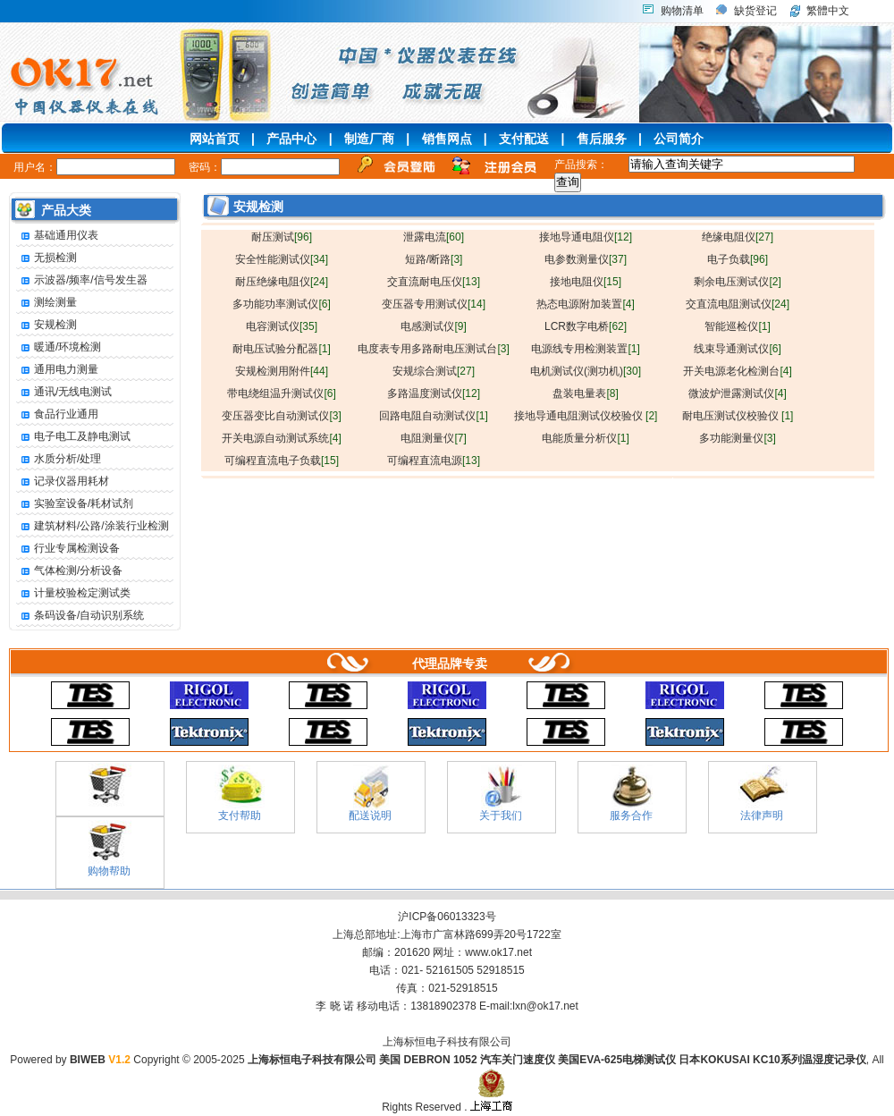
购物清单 (682, 10)
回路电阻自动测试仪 (433, 416)
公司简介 (679, 138)
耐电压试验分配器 (281, 348)
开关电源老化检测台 (737, 371)
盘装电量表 (585, 393)
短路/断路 (434, 259)
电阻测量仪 (433, 438)
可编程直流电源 (433, 460)
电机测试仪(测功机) (585, 371)
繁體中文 (827, 10)
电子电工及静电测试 (73, 437)
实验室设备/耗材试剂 (74, 504)
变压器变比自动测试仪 (281, 416)
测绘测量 (46, 303)
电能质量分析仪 (585, 438)
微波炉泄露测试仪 (737, 393)
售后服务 (602, 138)
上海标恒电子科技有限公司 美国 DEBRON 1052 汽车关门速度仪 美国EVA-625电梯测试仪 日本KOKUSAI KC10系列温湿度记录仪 (557, 1059)
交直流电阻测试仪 (737, 304)
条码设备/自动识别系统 (80, 615)
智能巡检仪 (737, 326)
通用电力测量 (57, 370)
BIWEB (100, 1059)
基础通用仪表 (57, 235)
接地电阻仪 (585, 281)
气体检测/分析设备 (69, 571)
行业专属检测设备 (68, 548)
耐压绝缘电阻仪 (281, 281)
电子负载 (737, 259)
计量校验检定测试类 (73, 593)
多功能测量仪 (737, 438)
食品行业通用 (57, 414)
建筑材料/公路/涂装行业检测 (92, 526)
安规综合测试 (433, 371)
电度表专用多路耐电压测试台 (433, 348)
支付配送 (524, 138)
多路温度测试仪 (433, 393)
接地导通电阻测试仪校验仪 (586, 416)
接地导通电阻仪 (585, 237)
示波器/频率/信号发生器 (82, 280)
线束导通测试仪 (737, 348)
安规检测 (46, 325)
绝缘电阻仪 (737, 237)
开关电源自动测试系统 (281, 438)
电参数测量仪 (585, 259)
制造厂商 (369, 138)
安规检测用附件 (281, 371)
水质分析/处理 (58, 459)
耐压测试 (281, 237)
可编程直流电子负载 (281, 460)
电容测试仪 (281, 326)
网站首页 (215, 138)
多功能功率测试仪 (281, 304)
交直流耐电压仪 (433, 281)
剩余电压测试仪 (737, 281)
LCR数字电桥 (585, 326)
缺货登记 (755, 10)
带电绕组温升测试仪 (281, 393)
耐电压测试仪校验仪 (738, 416)
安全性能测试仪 (281, 259)
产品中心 (291, 138)
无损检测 (46, 258)
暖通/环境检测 (58, 347)
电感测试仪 (433, 326)
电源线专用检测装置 (585, 348)
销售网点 (447, 138)
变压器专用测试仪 (433, 304)
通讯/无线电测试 (64, 392)
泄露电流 (433, 237)
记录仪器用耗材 (62, 481)
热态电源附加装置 (585, 304)
